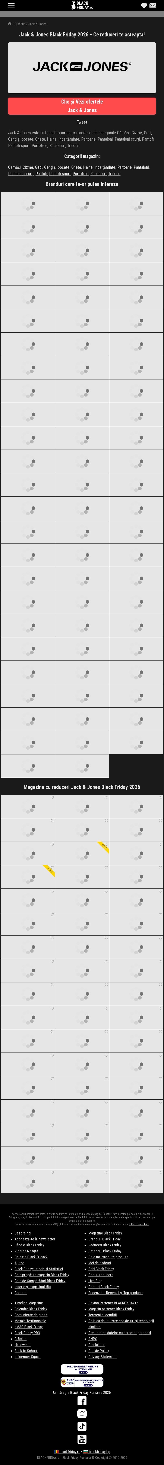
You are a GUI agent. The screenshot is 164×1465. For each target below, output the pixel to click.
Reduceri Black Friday (104, 1245)
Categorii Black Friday (105, 1251)
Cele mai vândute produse (108, 1257)
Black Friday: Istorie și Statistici (39, 1269)
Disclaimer (96, 1344)
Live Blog (95, 1281)
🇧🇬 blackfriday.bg (96, 1451)
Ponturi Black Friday (103, 1287)
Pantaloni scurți (21, 173)
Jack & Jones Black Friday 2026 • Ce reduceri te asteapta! (82, 35)
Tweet (82, 122)
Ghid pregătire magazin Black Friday (42, 1275)
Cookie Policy (98, 1350)
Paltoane (124, 167)
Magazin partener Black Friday (111, 1309)
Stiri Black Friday (101, 1269)
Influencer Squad (28, 1356)
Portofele (80, 173)
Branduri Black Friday (104, 1239)
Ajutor (19, 1263)
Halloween (23, 1344)
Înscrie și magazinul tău (33, 1287)
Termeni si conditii (102, 1315)
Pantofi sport (60, 173)
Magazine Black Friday (105, 1233)
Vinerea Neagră (26, 1251)
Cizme (28, 167)
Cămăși (14, 167)
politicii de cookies (139, 1224)
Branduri (20, 24)
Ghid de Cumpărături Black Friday (40, 1281)
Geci (38, 167)
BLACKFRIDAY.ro (85, 5)
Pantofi (41, 173)
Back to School (26, 1350)
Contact (21, 1293)
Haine (88, 167)
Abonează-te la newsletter (35, 1239)
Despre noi (23, 1233)
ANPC (92, 1339)
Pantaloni (141, 167)
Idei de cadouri (99, 1263)
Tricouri (114, 173)
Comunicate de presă (31, 1315)
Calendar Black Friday (31, 1309)
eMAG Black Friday (29, 1327)
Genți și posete (56, 167)
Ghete (76, 167)
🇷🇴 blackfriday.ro (67, 1451)
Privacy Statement (102, 1356)
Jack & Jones (37, 24)
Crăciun (20, 1339)
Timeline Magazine (29, 1303)
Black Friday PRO (27, 1333)
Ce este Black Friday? (31, 1257)
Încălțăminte (105, 167)
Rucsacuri (98, 173)
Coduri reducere (100, 1275)
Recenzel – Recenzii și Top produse (115, 1293)
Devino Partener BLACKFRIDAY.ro (113, 1303)
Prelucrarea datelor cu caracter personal (119, 1333)
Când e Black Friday (29, 1245)
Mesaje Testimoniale (30, 1321)
